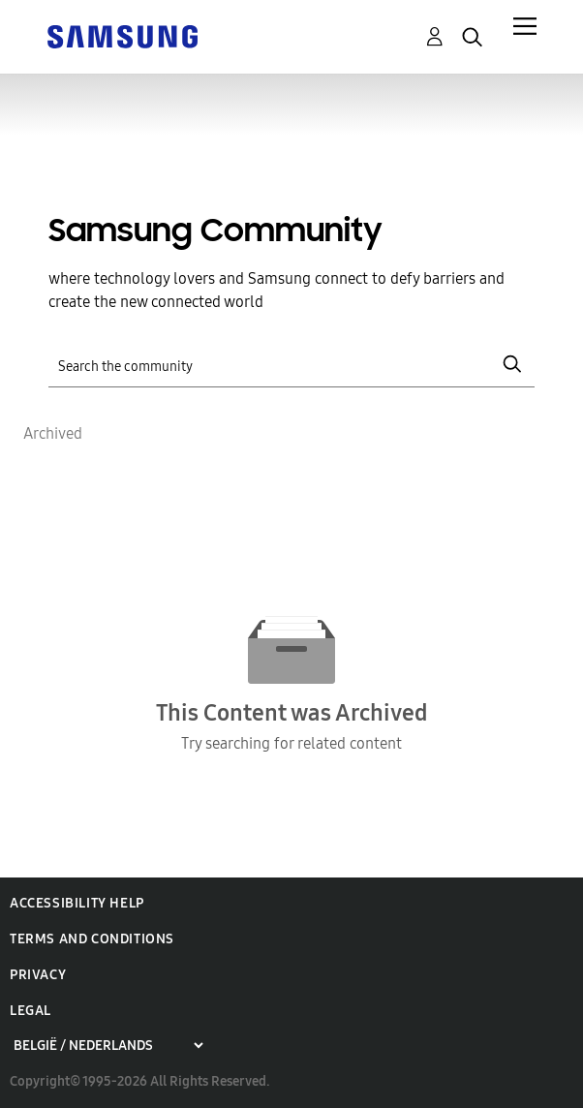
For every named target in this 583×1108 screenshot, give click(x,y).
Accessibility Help (77, 903)
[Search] (291, 364)
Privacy (38, 975)
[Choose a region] (108, 1045)
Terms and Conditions (92, 939)
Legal (30, 1010)
